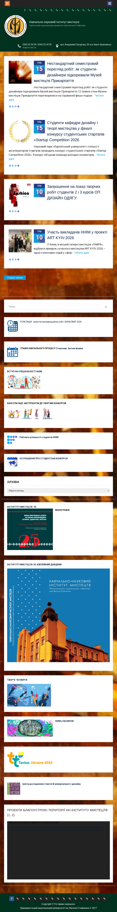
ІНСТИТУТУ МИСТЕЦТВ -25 (21, 507)
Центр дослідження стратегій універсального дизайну (51, 784)
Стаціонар (61, 348)
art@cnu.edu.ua (29, 48)
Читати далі (81, 252)
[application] (58, 850)
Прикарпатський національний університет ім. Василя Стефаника (54, 908)
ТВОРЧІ (11, 680)
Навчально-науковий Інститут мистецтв (54, 22)
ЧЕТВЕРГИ (21, 680)
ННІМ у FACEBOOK (64, 721)
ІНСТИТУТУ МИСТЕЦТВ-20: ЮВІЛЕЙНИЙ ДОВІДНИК (34, 564)
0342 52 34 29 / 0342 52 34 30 (37, 44)
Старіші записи (15, 277)
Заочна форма (75, 348)
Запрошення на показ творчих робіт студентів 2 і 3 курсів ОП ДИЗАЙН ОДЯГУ (73, 192)
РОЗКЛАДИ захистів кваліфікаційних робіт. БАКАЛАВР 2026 (51, 322)
